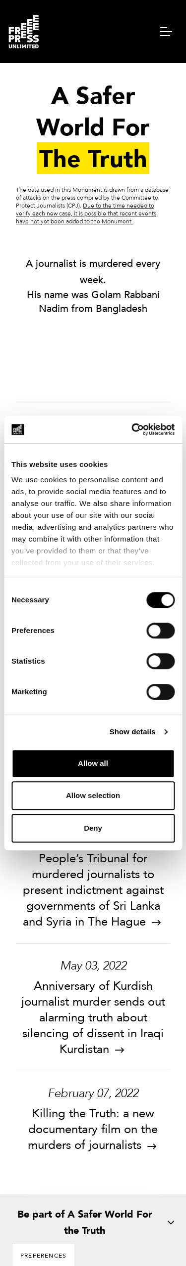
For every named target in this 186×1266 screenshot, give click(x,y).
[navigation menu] (166, 31)
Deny (93, 828)
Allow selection (93, 795)
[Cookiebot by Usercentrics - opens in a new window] (132, 429)
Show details (133, 731)
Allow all (93, 763)
